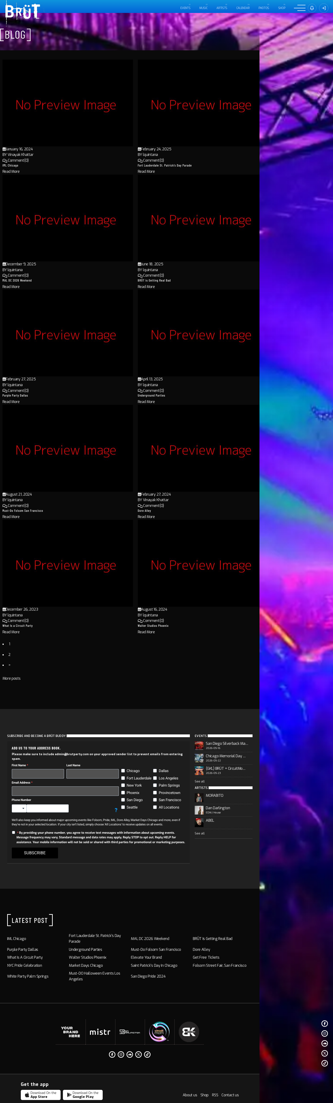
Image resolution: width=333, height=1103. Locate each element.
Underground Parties (183, 395)
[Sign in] (311, 8)
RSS (289, 1081)
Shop (281, 8)
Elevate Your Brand (183, 947)
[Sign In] (323, 8)
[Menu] (299, 8)
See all (250, 782)
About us (263, 1081)
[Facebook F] (324, 1023)
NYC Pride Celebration (33, 955)
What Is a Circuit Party (49, 625)
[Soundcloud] (324, 1043)
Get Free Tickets (256, 947)
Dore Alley (175, 510)
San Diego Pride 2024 (185, 963)
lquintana (181, 154)
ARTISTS (221, 8)
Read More (42, 171)
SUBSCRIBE (44, 848)
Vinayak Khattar (52, 154)
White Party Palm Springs (37, 963)
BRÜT (56, 1093)
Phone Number (30, 795)
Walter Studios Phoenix (184, 625)
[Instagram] (324, 1033)
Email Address (30, 778)
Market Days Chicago (109, 955)
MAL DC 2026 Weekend (48, 280)
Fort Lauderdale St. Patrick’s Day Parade (196, 165)
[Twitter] (324, 1053)
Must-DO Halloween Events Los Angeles (125, 963)
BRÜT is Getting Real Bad (185, 280)
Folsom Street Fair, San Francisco (270, 955)
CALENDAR (242, 8)
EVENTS (185, 8)
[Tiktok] (324, 1063)
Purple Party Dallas (46, 395)
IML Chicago (42, 165)
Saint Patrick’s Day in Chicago (191, 955)
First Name (28, 761)
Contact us (303, 1081)
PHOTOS (263, 8)
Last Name (95, 761)
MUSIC (203, 8)
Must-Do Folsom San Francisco (54, 510)
